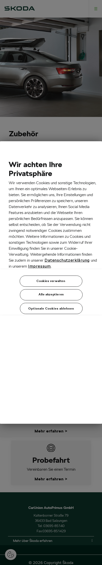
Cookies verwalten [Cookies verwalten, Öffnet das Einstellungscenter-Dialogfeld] (51, 281)
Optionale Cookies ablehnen (51, 308)
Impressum (39, 266)
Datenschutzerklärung (67, 260)
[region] (51, 282)
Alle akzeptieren (51, 294)
